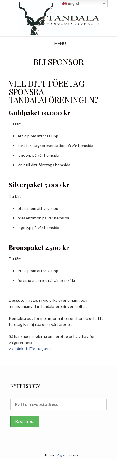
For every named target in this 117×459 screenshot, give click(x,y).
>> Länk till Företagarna (30, 348)
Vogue (61, 455)
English (71, 3)
